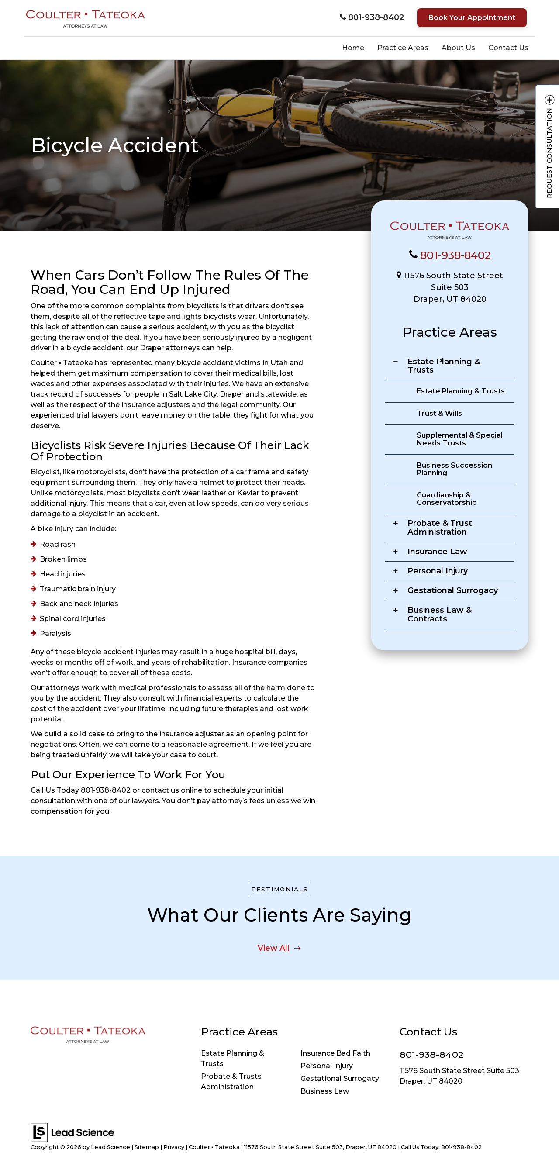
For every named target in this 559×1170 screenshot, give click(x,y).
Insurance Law (437, 551)
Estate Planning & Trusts (443, 366)
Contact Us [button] (508, 48)
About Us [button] (458, 48)
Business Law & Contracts (439, 614)
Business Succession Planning (454, 469)
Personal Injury (437, 571)
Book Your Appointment (471, 18)
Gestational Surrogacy (452, 590)
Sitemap (147, 1147)
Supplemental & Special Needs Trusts (460, 439)
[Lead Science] (72, 1132)
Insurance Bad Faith (335, 1053)
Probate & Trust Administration (439, 527)
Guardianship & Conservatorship (447, 499)
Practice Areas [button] (402, 48)
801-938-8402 (455, 255)
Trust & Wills (439, 413)
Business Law (324, 1091)
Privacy (173, 1147)
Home (353, 48)
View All (279, 948)
